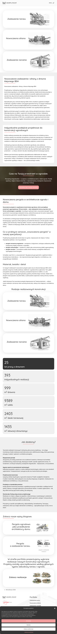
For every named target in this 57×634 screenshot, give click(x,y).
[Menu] (51, 3)
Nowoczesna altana (35, 603)
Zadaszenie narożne (35, 605)
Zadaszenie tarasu (35, 600)
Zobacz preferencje (28, 629)
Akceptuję (28, 621)
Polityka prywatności (28, 632)
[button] (55, 608)
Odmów (28, 625)
